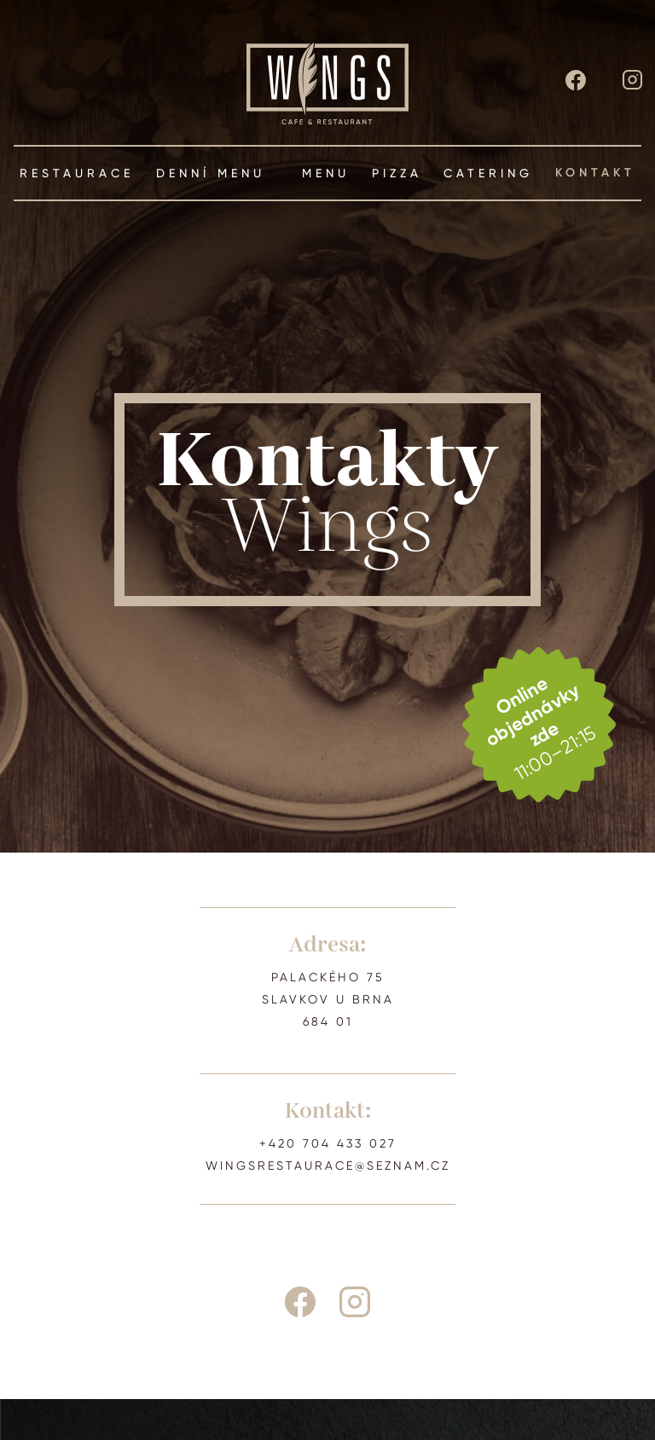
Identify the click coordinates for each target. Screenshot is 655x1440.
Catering (488, 173)
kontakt (595, 173)
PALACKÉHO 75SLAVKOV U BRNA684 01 (328, 999)
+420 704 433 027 (328, 1143)
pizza (397, 173)
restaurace (77, 173)
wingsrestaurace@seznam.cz (328, 1165)
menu (326, 173)
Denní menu (218, 173)
